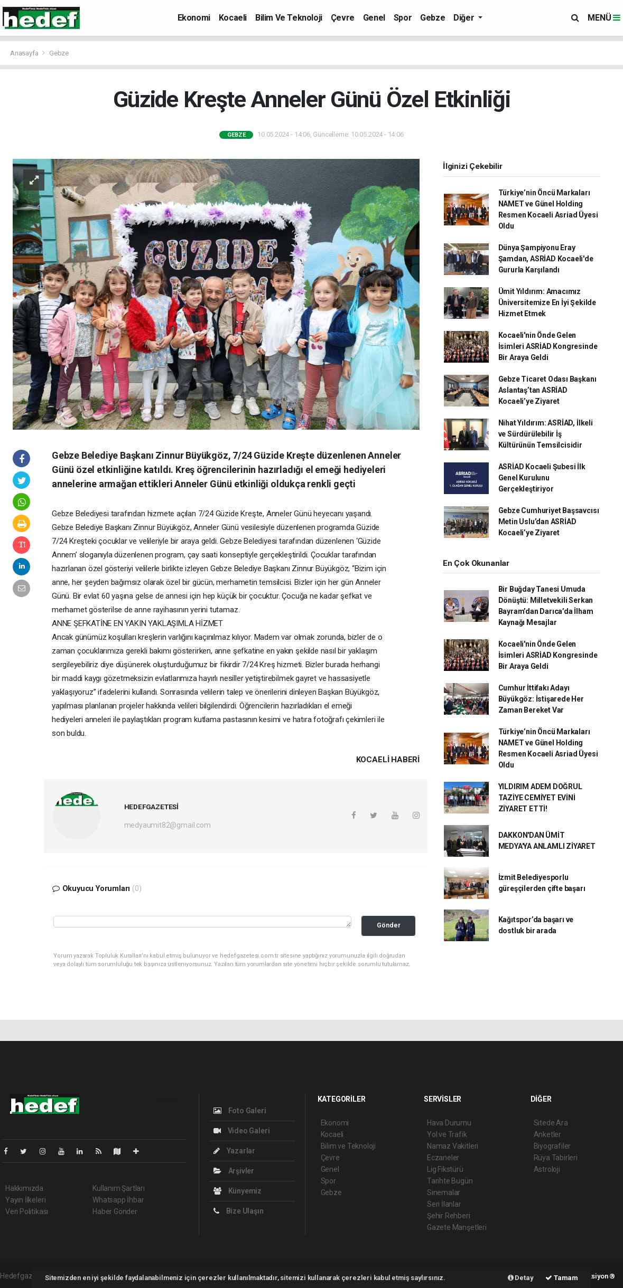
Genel (374, 18)
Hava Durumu (449, 1123)
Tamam (561, 1278)
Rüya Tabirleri (556, 1157)
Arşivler (233, 1171)
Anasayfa (25, 53)
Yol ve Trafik (447, 1134)
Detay (521, 1278)
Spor (403, 18)
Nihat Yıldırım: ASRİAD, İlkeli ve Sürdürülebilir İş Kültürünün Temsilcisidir (545, 434)
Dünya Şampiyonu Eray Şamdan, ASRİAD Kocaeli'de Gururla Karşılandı (545, 258)
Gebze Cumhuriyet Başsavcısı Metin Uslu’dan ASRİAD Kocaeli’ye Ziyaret (548, 521)
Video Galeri (241, 1130)
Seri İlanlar (444, 1204)
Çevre (343, 18)
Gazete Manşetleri (457, 1227)
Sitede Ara (551, 1123)
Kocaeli (233, 18)
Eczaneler (443, 1157)
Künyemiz (237, 1191)
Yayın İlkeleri (25, 1200)
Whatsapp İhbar (118, 1200)
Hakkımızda (24, 1188)
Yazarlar (234, 1151)
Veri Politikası (26, 1211)
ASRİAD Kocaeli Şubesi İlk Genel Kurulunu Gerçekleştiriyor (541, 477)
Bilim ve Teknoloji (288, 18)
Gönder (389, 925)
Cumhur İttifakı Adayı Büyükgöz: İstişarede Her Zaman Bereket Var (541, 699)
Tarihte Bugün (450, 1181)
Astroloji (547, 1169)
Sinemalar (443, 1192)
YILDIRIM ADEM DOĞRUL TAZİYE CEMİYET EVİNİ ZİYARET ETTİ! (540, 797)
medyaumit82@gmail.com (167, 825)
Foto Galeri (239, 1110)
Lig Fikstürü (445, 1169)
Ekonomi (194, 18)
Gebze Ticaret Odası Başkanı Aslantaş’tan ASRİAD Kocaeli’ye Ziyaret (547, 390)
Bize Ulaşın (238, 1211)
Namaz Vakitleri (452, 1146)
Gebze (432, 18)
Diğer (464, 18)
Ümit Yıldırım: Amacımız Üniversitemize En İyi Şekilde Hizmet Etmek (547, 302)
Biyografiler (552, 1146)
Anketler (547, 1134)
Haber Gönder (114, 1211)
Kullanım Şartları (118, 1188)
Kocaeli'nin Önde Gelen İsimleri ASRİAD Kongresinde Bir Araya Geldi (548, 346)
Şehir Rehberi (448, 1215)
